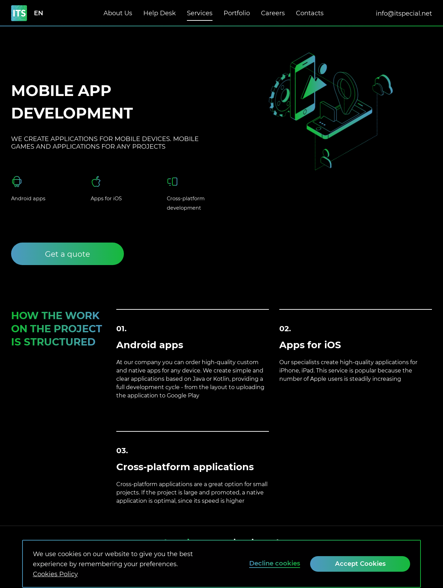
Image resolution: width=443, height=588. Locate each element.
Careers (273, 7)
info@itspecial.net (404, 13)
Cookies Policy (55, 574)
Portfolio (237, 13)
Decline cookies (274, 563)
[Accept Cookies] (360, 564)
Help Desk (159, 13)
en (38, 13)
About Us (117, 13)
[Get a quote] (67, 254)
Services (200, 13)
